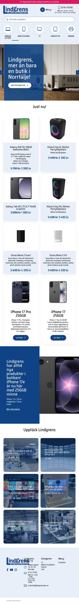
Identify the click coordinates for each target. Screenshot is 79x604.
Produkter (62, 562)
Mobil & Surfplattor (48, 565)
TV (42, 562)
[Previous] (1, 72)
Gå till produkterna (18, 493)
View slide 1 (15, 40)
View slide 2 (22, 40)
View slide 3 (29, 40)
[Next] (77, 72)
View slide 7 (56, 40)
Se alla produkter (54, 493)
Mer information (19, 85)
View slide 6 (49, 40)
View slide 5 (43, 40)
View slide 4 (36, 40)
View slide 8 (63, 40)
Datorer (44, 567)
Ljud (42, 569)
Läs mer (21, 337)
